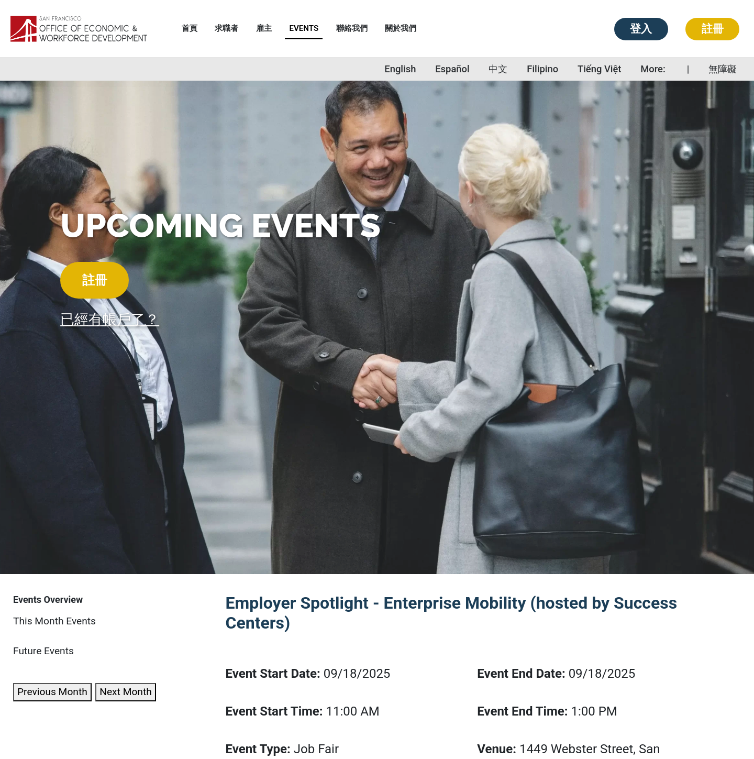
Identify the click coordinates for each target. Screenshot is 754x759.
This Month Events (54, 621)
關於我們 (400, 28)
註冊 (713, 29)
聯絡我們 (352, 28)
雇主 (264, 28)
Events (303, 28)
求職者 (226, 28)
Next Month (125, 692)
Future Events (43, 651)
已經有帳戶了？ (109, 319)
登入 (641, 29)
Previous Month (52, 692)
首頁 (189, 28)
